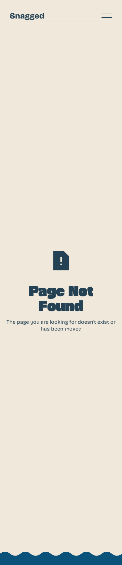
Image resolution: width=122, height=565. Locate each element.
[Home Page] (27, 15)
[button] (107, 15)
